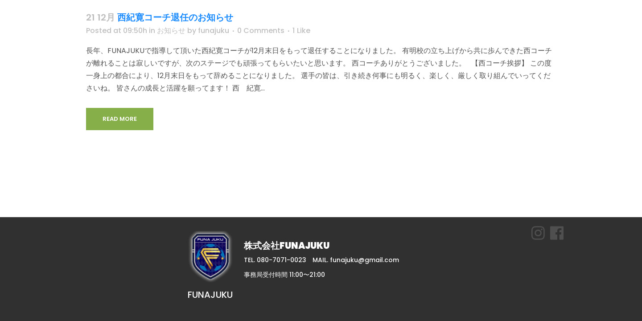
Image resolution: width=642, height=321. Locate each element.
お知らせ (171, 30)
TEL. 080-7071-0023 (275, 259)
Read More (120, 119)
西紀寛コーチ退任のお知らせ (175, 17)
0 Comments (260, 30)
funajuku (213, 30)
